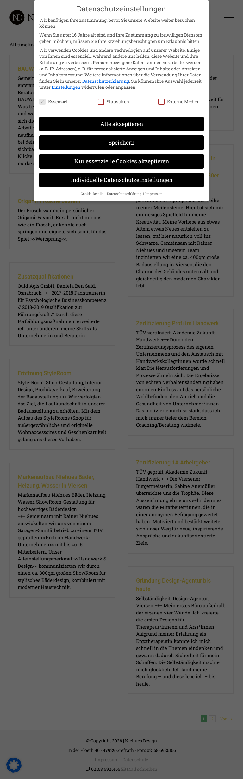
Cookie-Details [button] (92, 189)
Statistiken (113, 97)
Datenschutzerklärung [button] (124, 189)
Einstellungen (66, 83)
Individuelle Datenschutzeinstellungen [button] (121, 175)
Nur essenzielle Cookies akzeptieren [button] (121, 157)
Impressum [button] (154, 189)
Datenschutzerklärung (105, 77)
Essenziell (54, 97)
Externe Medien (179, 97)
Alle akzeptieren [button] (121, 119)
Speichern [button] (121, 138)
